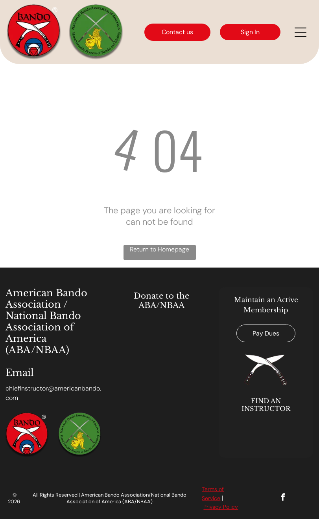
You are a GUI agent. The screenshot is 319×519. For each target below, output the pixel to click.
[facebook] (283, 498)
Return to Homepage (159, 249)
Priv (207, 506)
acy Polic (223, 506)
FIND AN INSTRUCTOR (266, 405)
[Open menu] (300, 32)
